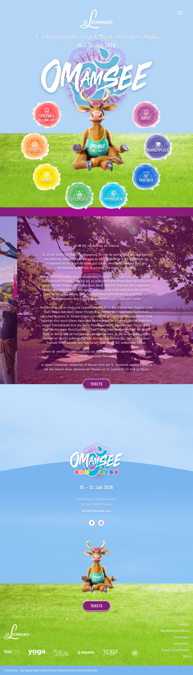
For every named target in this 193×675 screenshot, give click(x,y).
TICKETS (96, 606)
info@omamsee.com (96, 511)
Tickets (96, 384)
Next (188, 300)
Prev (5, 300)
